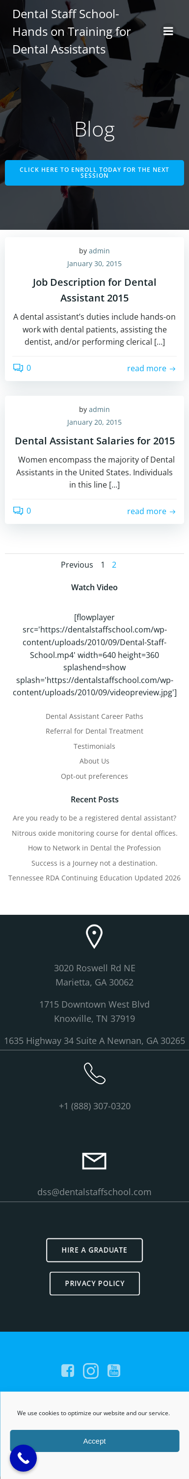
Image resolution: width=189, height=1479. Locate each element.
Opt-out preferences (94, 776)
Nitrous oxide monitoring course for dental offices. (95, 833)
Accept (94, 1441)
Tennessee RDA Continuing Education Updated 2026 (94, 877)
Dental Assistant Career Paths (94, 716)
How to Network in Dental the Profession (94, 847)
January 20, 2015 (94, 422)
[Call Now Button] (23, 1458)
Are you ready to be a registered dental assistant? (94, 817)
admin (99, 250)
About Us (94, 761)
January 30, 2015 (94, 263)
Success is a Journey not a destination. (94, 863)
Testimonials (94, 746)
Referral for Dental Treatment (94, 731)
